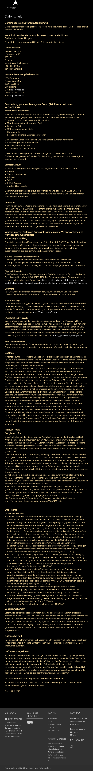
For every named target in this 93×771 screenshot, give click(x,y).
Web (74, 735)
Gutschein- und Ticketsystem (33, 768)
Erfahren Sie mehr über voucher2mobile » (57, 758)
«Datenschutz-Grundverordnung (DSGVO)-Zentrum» (62, 283)
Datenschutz (53, 730)
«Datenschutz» (70, 280)
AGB (50, 721)
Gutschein (52, 718)
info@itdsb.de (17, 90)
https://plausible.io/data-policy (67, 335)
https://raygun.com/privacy (45, 312)
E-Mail (75, 732)
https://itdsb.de (17, 95)
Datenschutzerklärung (52, 280)
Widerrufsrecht (54, 724)
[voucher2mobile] (57, 739)
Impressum (53, 727)
